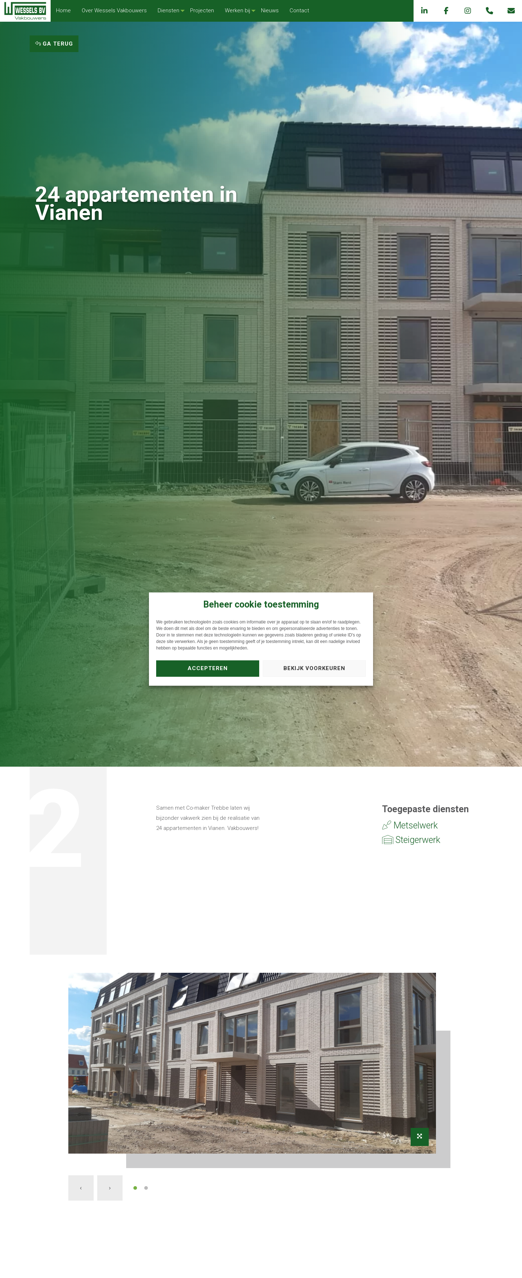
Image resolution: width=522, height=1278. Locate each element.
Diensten (168, 10)
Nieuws (270, 10)
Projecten (202, 10)
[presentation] (81, 1188)
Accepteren (208, 668)
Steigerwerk (411, 840)
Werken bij (237, 10)
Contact (299, 10)
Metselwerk (410, 825)
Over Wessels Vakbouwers (114, 10)
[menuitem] (63, 10)
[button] (135, 1188)
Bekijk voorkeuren (314, 668)
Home (63, 10)
